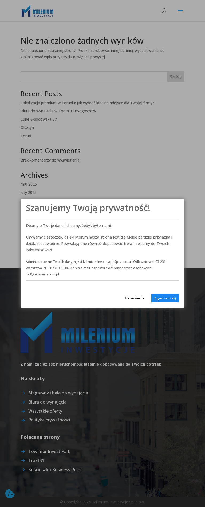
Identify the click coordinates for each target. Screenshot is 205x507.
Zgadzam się (165, 298)
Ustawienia (135, 298)
